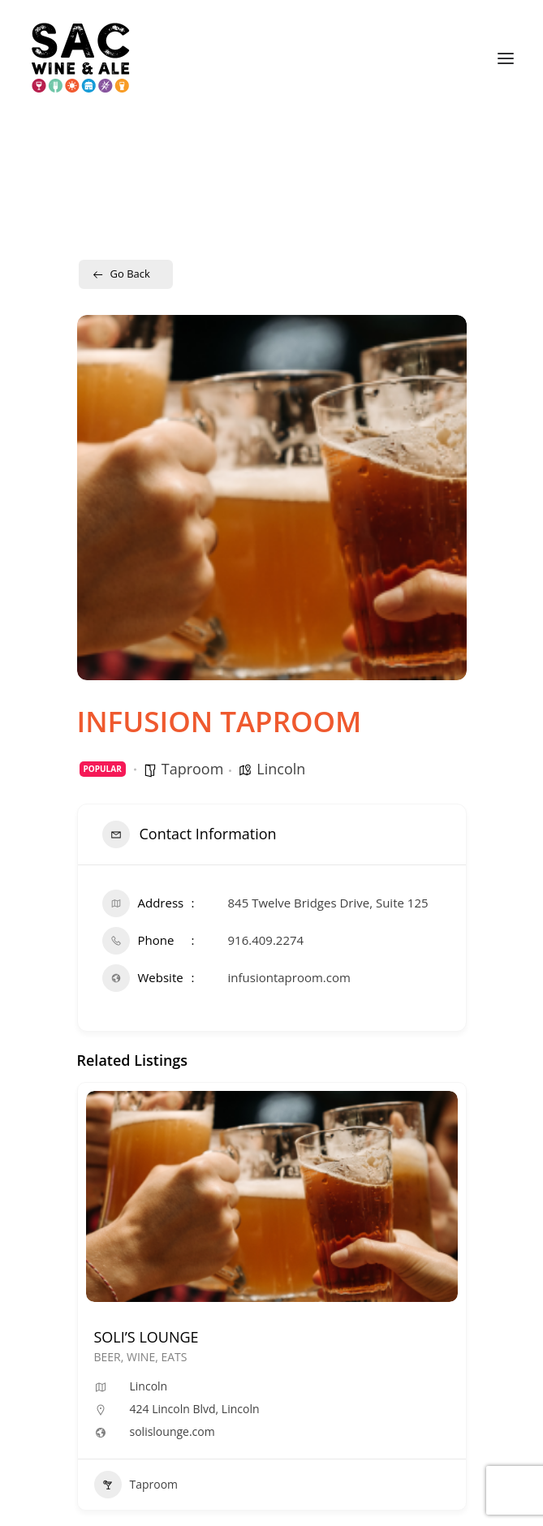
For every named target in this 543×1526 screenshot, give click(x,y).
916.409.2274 (266, 940)
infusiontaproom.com (289, 977)
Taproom (193, 768)
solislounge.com (172, 1432)
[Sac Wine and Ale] (80, 58)
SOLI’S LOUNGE (146, 1337)
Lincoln (280, 768)
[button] (505, 58)
